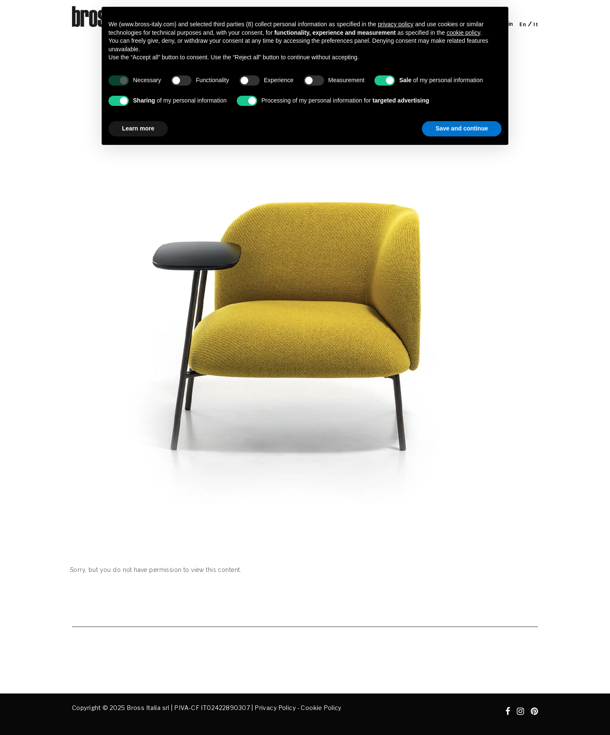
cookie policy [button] (463, 32)
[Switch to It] (535, 24)
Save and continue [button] (461, 128)
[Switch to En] (522, 24)
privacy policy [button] (395, 24)
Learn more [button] (138, 128)
